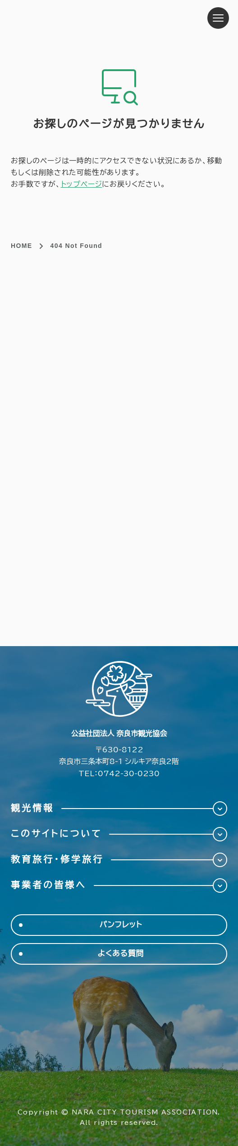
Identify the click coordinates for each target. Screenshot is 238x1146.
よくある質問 (121, 953)
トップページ (81, 184)
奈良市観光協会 (67, 18)
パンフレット (121, 925)
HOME (21, 245)
